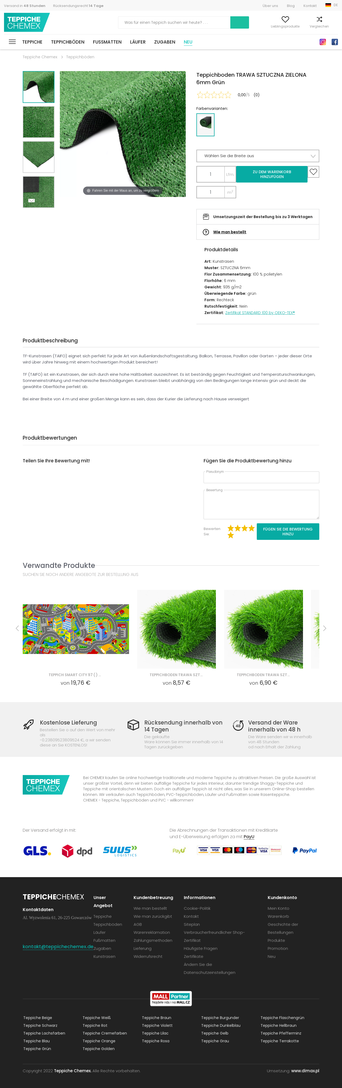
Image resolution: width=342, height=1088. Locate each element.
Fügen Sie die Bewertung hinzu (288, 531)
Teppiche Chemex (27, 22)
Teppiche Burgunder (220, 1017)
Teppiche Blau (36, 1040)
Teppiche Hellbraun (278, 1025)
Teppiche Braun (156, 1017)
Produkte (276, 940)
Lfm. (230, 174)
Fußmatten (107, 42)
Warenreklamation (152, 932)
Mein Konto (233, 26)
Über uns (270, 5)
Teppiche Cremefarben (104, 1033)
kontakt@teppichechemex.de (58, 946)
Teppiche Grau (214, 1040)
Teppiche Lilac (154, 1033)
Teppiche (32, 42)
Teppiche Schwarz (40, 1025)
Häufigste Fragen (201, 948)
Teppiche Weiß (96, 1017)
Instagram (323, 42)
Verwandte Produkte (59, 565)
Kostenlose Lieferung (70, 723)
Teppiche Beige (37, 1017)
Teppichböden (67, 42)
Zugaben (164, 42)
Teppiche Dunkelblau (220, 1025)
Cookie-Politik (197, 908)
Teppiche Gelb (214, 1033)
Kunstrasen (105, 956)
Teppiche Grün (36, 1048)
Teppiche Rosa (155, 1040)
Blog (291, 5)
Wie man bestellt (229, 232)
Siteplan (192, 924)
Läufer (138, 42)
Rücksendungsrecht (78, 5)
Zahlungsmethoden (153, 940)
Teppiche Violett (156, 1025)
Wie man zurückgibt (153, 916)
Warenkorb (329, 26)
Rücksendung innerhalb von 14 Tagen (183, 726)
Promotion (278, 948)
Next (32, 214)
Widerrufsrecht (148, 956)
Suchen (202, 22)
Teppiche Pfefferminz (280, 1033)
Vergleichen (300, 26)
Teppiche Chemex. (72, 1070)
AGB (138, 924)
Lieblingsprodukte (266, 26)
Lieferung (143, 948)
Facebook (335, 42)
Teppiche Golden (98, 1048)
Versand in (24, 5)
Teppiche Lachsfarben (44, 1033)
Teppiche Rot (94, 1025)
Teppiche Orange (98, 1040)
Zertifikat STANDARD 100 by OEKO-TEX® (260, 312)
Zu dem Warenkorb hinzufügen (272, 174)
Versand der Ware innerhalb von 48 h (273, 726)
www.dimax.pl (305, 1070)
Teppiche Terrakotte (279, 1040)
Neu (188, 42)
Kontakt (310, 5)
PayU (249, 836)
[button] (257, 156)
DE (336, 4)
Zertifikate (194, 956)
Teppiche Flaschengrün (282, 1017)
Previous (44, 214)
